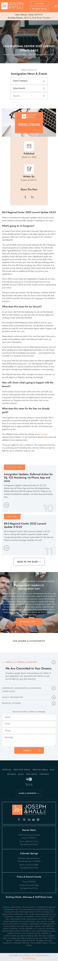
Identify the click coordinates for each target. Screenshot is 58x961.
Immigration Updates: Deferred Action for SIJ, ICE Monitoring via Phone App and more (28, 478)
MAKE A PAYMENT (27, 793)
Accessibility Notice (39, 943)
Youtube (44, 434)
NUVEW (25, 943)
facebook (25, 197)
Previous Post (15, 467)
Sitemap (17, 943)
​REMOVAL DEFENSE (11, 703)
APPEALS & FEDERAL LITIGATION (21, 662)
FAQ (52, 769)
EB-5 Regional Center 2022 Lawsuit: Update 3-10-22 (25, 525)
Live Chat (39, 3)
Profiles (6, 769)
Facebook (19, 819)
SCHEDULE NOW (28, 621)
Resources (7, 943)
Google (24, 819)
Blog (21, 774)
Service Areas (40, 769)
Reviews (11, 774)
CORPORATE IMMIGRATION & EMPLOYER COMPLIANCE (21, 690)
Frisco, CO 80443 (29, 882)
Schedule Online (39, 9)
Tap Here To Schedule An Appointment (29, 957)
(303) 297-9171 (35, 14)
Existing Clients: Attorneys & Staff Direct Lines (29, 896)
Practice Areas (22, 769)
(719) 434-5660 (31, 865)
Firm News (31, 774)
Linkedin (29, 819)
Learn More (6, 505)
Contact (44, 774)
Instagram (38, 819)
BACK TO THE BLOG (27, 561)
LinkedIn (32, 197)
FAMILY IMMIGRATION (12, 697)
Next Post (12, 516)
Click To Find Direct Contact (29, 17)
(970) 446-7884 (31, 885)
